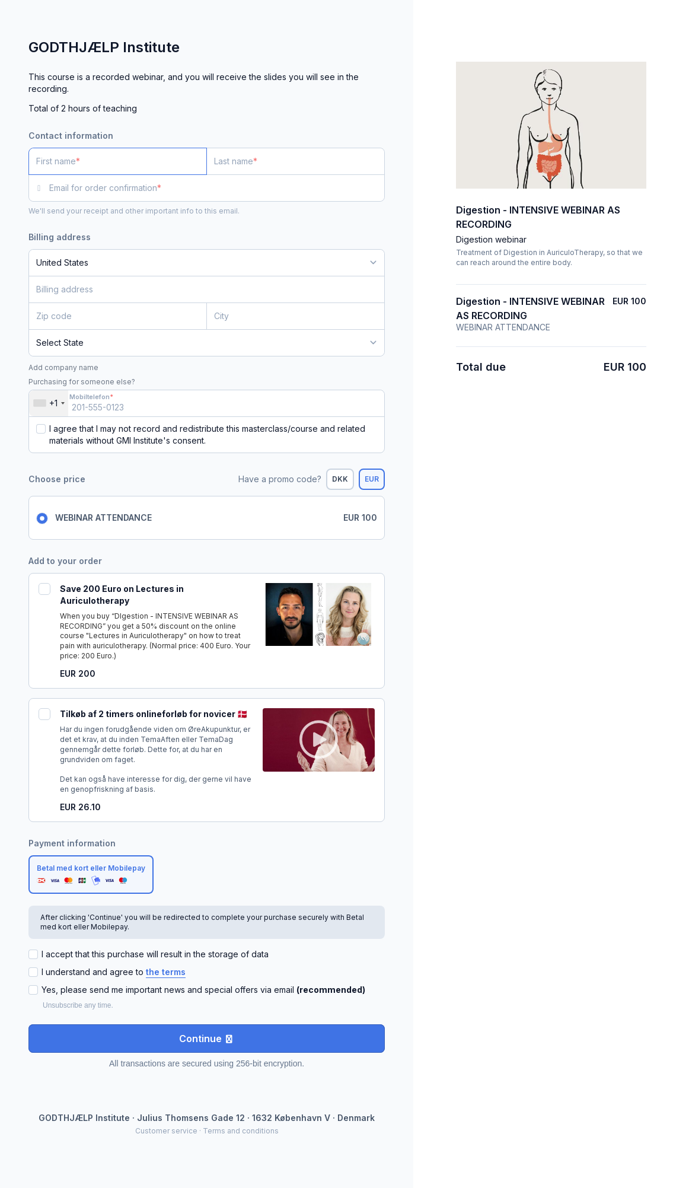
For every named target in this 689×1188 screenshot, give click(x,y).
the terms (166, 972)
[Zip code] (117, 316)
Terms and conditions (241, 1130)
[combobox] (48, 403)
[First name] (117, 161)
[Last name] (295, 161)
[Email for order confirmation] (217, 188)
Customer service (166, 1130)
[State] (206, 343)
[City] (295, 316)
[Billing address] (199, 289)
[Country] (206, 263)
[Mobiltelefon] (206, 403)
